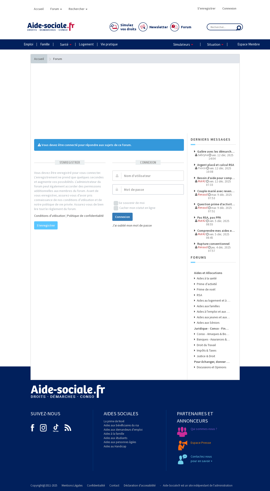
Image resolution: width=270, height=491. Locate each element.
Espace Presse (201, 443)
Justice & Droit (205, 356)
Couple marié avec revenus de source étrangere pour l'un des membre (216, 191)
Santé (64, 44)
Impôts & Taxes (206, 350)
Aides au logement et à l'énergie (213, 300)
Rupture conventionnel (213, 244)
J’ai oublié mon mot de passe (132, 225)
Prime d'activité (206, 284)
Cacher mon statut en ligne (134, 208)
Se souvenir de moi (129, 203)
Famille (45, 44)
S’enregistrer (46, 225)
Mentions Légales (72, 485)
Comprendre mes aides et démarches (216, 231)
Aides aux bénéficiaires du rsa (121, 425)
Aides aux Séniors (207, 323)
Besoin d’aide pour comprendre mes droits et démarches (216, 178)
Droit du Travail (206, 345)
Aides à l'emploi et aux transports (213, 312)
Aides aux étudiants (115, 438)
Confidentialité (96, 485)
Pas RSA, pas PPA (209, 217)
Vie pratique (109, 44)
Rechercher (78, 9)
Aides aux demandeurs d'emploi (123, 430)
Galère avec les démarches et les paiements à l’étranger (216, 151)
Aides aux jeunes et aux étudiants (213, 317)
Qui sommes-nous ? (204, 429)
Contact (114, 485)
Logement (86, 44)
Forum (56, 9)
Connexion (229, 8)
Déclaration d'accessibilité (139, 485)
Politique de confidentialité (85, 216)
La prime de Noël (114, 421)
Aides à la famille (114, 434)
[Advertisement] (109, 107)
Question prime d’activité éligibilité (216, 204)
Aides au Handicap (115, 446)
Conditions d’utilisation (49, 216)
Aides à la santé (206, 278)
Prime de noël (205, 289)
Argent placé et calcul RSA (215, 165)
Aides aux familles (208, 306)
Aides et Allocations (208, 273)
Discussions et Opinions (211, 367)
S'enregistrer (206, 8)
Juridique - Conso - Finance (212, 328)
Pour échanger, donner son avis (212, 362)
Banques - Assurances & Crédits (213, 339)
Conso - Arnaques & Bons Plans (213, 334)
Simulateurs (181, 44)
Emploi (28, 44)
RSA (199, 295)
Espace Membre (248, 44)
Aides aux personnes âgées (120, 442)
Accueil (39, 9)
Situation (213, 44)
